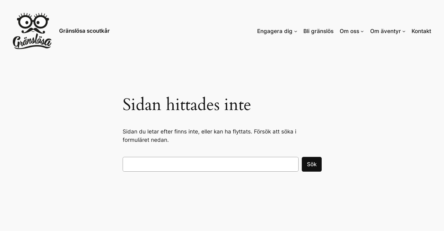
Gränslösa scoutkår (84, 31)
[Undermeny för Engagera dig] (295, 30)
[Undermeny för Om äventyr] (403, 30)
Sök (312, 164)
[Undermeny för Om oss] (362, 30)
